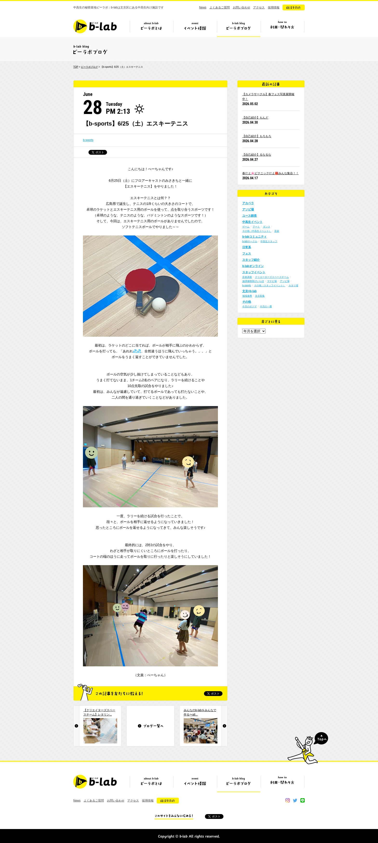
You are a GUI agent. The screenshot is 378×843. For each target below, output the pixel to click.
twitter (295, 800)
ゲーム (246, 226)
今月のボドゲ (249, 306)
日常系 (246, 247)
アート (256, 226)
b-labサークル (249, 241)
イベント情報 (195, 28)
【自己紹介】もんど (255, 117)
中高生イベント (252, 222)
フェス (246, 253)
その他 (246, 301)
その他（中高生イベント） (256, 231)
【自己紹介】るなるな (256, 154)
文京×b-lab (249, 291)
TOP (75, 67)
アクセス (259, 7)
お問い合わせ (241, 7)
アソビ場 (248, 209)
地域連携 (247, 295)
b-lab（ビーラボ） (95, 26)
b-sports (88, 140)
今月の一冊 (266, 306)
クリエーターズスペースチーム (272, 277)
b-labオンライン (253, 266)
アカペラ (248, 203)
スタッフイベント (253, 272)
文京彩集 (260, 295)
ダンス (266, 226)
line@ (302, 800)
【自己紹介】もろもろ (256, 136)
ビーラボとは (151, 28)
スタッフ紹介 (251, 259)
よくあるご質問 (219, 7)
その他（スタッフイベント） (269, 285)
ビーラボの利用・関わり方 (282, 28)
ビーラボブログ (238, 28)
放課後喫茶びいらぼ (253, 281)
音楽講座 (247, 277)
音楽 (276, 231)
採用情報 (273, 7)
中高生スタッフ (268, 241)
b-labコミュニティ (254, 236)
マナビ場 (272, 281)
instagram (287, 800)
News (202, 7)
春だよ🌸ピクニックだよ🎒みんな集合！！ (270, 173)
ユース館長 (249, 215)
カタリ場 (293, 285)
